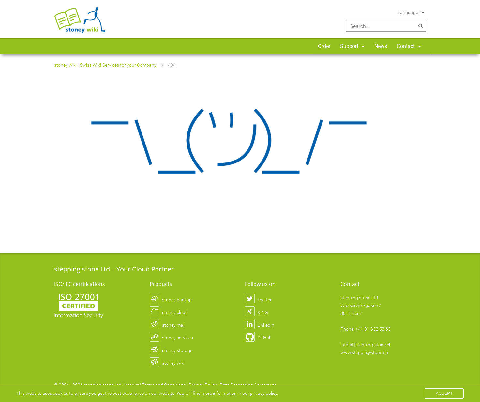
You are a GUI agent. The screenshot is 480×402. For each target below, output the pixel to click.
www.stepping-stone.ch (364, 352)
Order (324, 46)
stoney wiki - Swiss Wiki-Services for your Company (105, 65)
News (380, 46)
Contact (406, 46)
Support (349, 46)
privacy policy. (264, 393)
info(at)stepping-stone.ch (366, 344)
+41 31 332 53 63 (373, 329)
